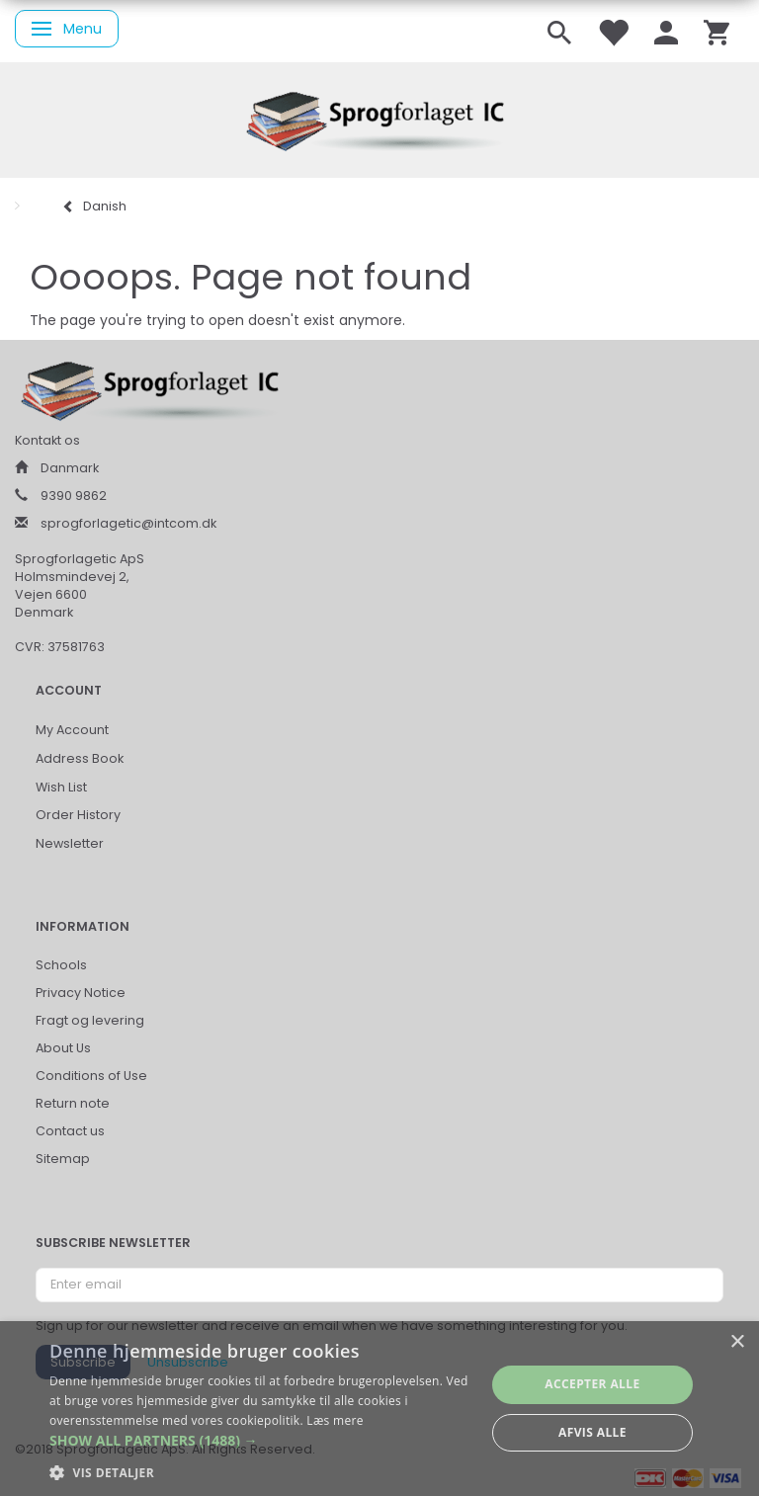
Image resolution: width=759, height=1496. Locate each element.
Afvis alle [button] (592, 1432)
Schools (61, 964)
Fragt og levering (90, 1020)
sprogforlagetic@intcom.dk (128, 523)
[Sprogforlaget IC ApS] (379, 118)
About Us (63, 1047)
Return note (73, 1103)
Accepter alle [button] (592, 1383)
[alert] (379, 1408)
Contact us (70, 1130)
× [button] (736, 1342)
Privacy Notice (81, 992)
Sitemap (63, 1158)
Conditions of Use (91, 1075)
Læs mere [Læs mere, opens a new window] (334, 1420)
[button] (260, 1441)
